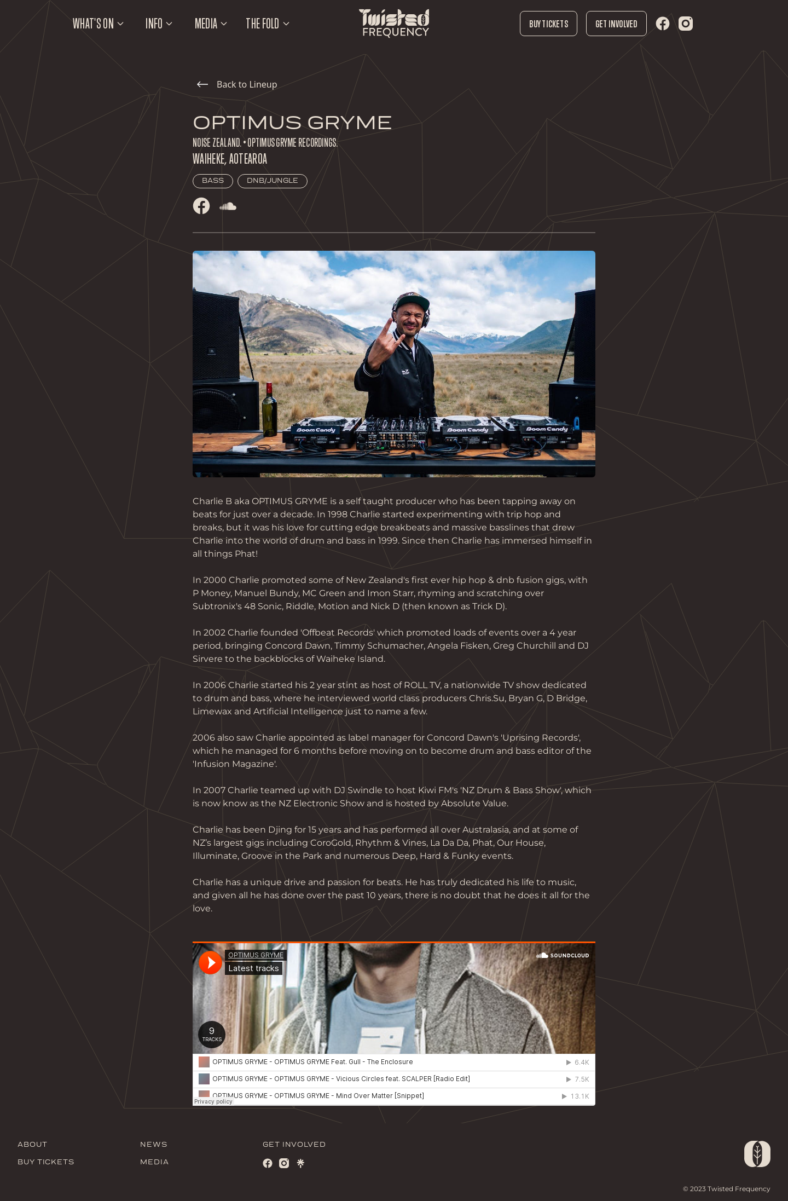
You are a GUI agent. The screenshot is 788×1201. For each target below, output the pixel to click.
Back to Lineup (237, 84)
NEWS (153, 1145)
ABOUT (33, 1145)
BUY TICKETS (46, 1162)
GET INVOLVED (294, 1145)
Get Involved (616, 24)
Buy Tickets (548, 24)
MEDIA (154, 1162)
